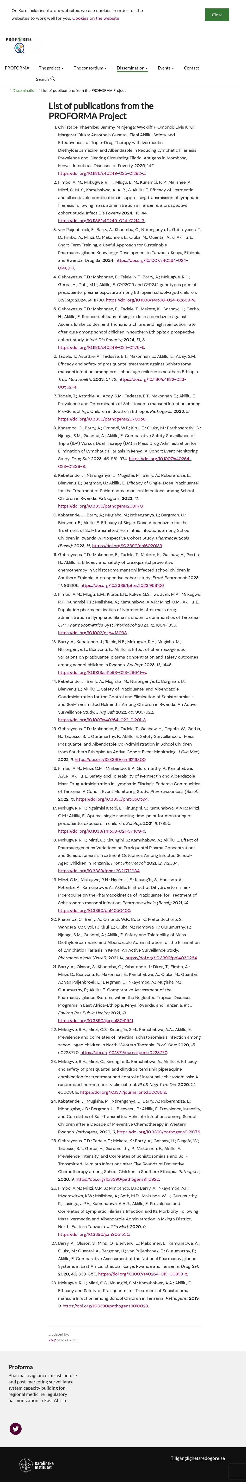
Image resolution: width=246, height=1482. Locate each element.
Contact (191, 67)
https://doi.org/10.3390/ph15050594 (112, 799)
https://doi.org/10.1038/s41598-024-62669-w (150, 300)
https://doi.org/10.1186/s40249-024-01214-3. (101, 221)
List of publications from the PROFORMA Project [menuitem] (83, 90)
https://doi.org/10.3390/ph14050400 (94, 910)
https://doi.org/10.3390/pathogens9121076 (158, 1132)
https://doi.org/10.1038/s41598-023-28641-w (102, 672)
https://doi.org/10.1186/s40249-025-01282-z (101, 173)
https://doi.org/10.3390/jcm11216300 (110, 759)
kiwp (52, 1340)
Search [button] (45, 79)
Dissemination (132, 67)
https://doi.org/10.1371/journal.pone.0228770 (123, 1052)
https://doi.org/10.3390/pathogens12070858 (102, 419)
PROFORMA (17, 67)
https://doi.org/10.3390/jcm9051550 (93, 1234)
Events (166, 67)
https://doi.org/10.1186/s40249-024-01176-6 (101, 347)
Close (217, 14)
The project (51, 67)
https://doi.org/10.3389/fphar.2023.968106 (122, 585)
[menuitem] (9, 91)
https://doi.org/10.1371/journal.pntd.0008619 (123, 1092)
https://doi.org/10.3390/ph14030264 (161, 958)
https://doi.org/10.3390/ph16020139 (127, 546)
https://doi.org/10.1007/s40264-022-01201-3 (102, 720)
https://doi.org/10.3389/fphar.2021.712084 (99, 871)
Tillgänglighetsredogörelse (198, 1458)
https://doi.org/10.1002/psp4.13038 (92, 633)
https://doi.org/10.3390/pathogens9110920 (117, 1179)
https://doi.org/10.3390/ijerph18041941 (95, 1021)
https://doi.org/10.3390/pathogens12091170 (100, 506)
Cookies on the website (95, 18)
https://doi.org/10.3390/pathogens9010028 (105, 1306)
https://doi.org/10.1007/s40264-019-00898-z (142, 1274)
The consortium (90, 67)
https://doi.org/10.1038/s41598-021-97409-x (101, 831)
